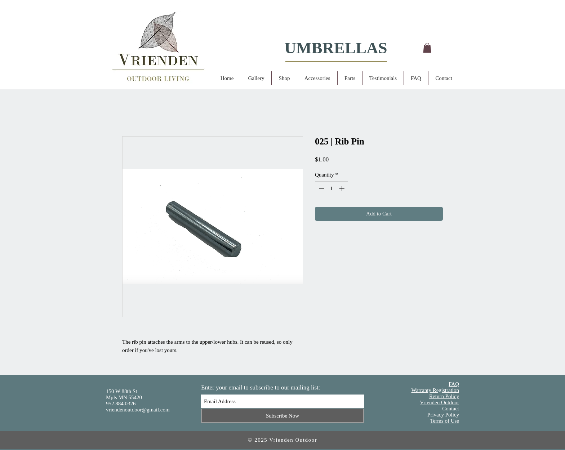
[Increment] (342, 188)
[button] (427, 48)
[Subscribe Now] (282, 416)
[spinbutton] (332, 188)
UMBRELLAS (335, 48)
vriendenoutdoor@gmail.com (138, 410)
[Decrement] (321, 188)
